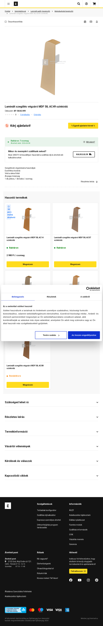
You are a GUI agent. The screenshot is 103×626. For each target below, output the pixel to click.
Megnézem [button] (28, 264)
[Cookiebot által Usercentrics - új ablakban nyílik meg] (88, 289)
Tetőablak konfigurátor (46, 510)
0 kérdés (37, 115)
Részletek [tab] (51, 296)
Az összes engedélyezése (84, 335)
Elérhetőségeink (44, 564)
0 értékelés (25, 115)
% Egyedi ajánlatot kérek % (83, 126)
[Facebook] (70, 580)
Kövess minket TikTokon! (47, 578)
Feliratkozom (78, 571)
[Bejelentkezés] (86, 4)
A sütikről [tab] (85, 296)
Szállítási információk (78, 530)
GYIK (71, 534)
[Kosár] (94, 4)
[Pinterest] (96, 580)
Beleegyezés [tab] (18, 296)
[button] (8, 4)
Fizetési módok (75, 525)
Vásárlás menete (76, 539)
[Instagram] (88, 580)
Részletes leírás (89, 181)
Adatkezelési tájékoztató (80, 515)
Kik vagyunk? (42, 559)
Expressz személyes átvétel (49, 520)
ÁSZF (71, 510)
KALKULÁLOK (84, 154)
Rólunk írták (42, 573)
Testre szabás (51, 335)
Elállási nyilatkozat (77, 520)
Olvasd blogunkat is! (45, 568)
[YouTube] (79, 580)
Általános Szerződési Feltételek (18, 591)
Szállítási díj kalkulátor (46, 515)
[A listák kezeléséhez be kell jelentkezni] (87, 21)
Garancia (73, 544)
